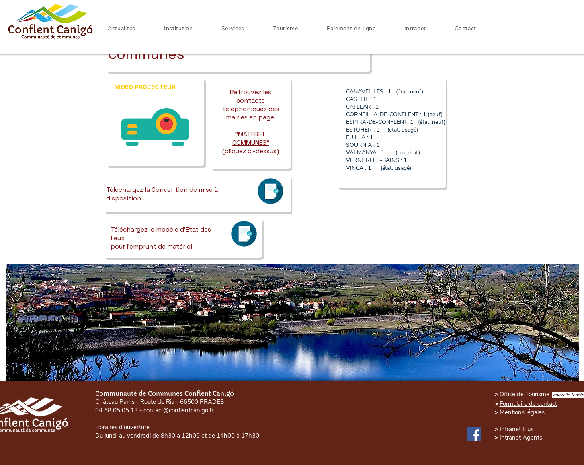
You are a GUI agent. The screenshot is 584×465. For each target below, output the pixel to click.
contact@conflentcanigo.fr (178, 410)
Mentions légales (522, 412)
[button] (415, 28)
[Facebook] (474, 434)
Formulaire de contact (528, 404)
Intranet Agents (521, 438)
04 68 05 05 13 (116, 410)
